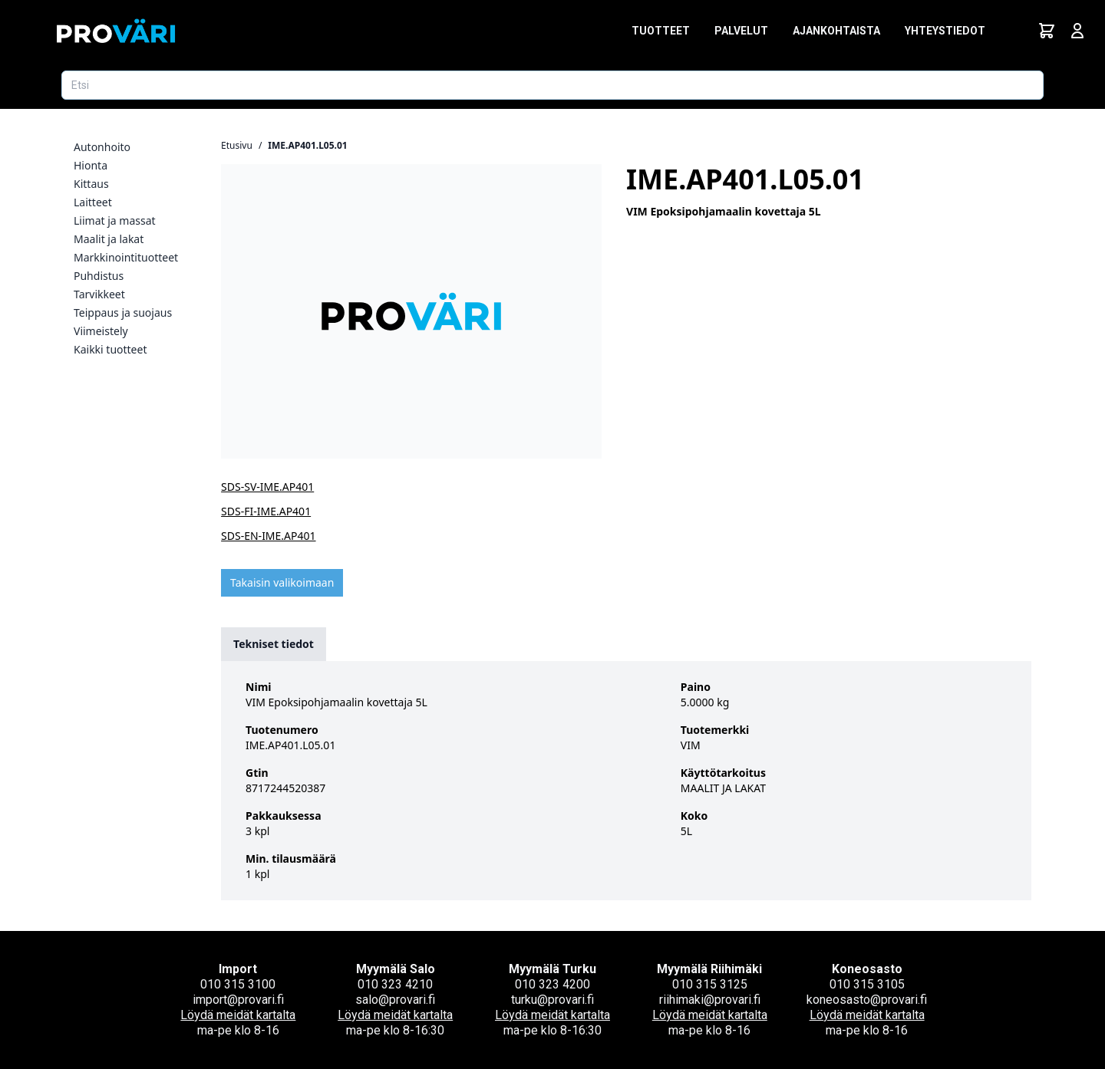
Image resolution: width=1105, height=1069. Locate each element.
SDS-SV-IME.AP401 (267, 486)
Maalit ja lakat (108, 239)
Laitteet (93, 202)
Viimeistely (101, 331)
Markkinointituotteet (126, 257)
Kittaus (91, 183)
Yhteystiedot (945, 31)
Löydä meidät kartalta (237, 1015)
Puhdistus (99, 275)
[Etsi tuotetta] (552, 85)
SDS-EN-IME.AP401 (268, 535)
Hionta (90, 165)
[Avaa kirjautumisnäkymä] (1077, 30)
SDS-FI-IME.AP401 (266, 511)
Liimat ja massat (115, 220)
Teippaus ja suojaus (123, 312)
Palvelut (741, 31)
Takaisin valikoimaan (282, 582)
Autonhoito (102, 147)
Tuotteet (661, 31)
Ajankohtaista (836, 31)
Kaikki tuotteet (110, 349)
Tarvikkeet (99, 294)
